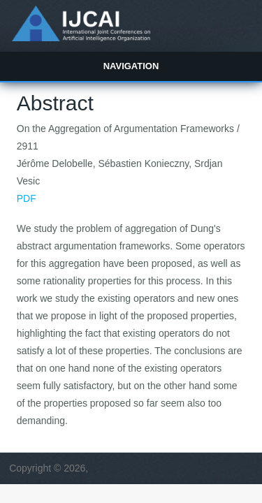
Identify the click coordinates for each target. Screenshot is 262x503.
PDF (26, 198)
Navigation (131, 66)
